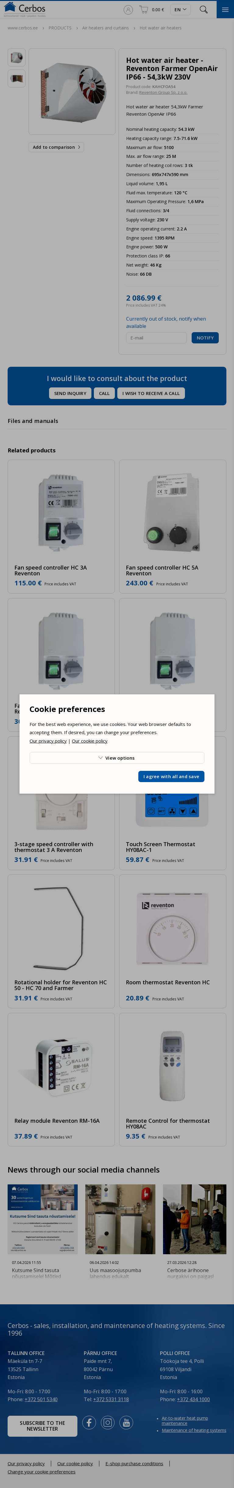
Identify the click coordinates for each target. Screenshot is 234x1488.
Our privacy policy (48, 741)
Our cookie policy (90, 741)
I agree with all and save (171, 776)
